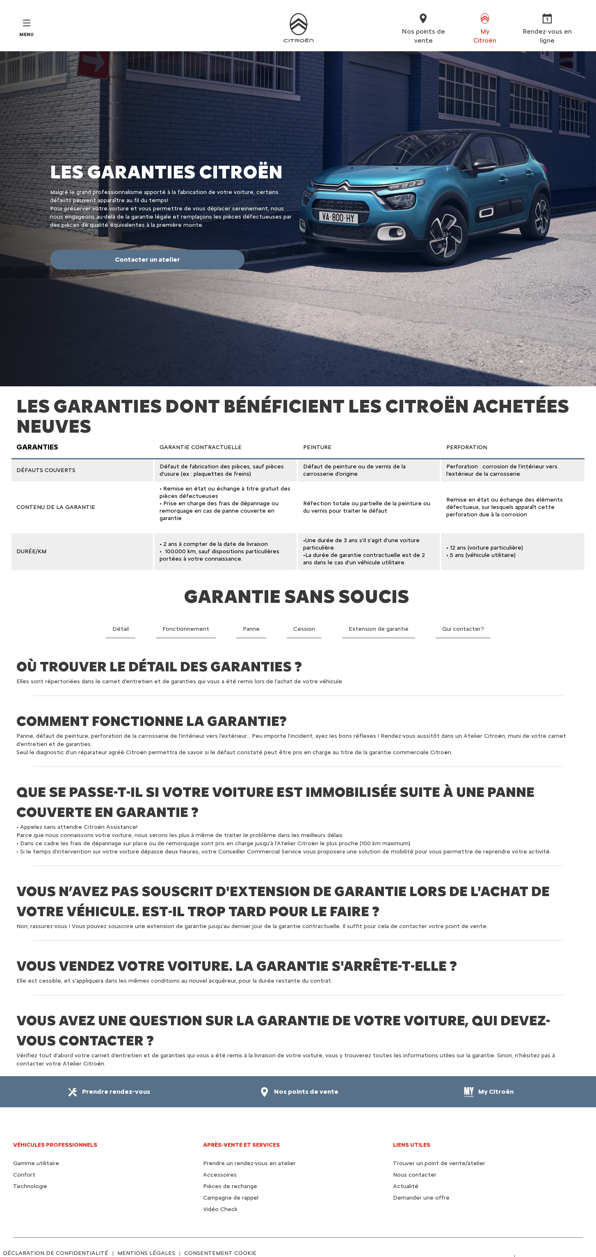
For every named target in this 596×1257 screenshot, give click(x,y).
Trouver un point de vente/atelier (439, 1163)
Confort (24, 1174)
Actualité (405, 1186)
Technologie (30, 1186)
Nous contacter (414, 1174)
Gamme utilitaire (36, 1163)
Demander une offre (421, 1197)
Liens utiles (411, 1144)
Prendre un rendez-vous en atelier (249, 1163)
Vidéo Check (220, 1209)
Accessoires (220, 1174)
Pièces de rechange (230, 1186)
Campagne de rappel (230, 1197)
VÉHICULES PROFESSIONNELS (55, 1144)
